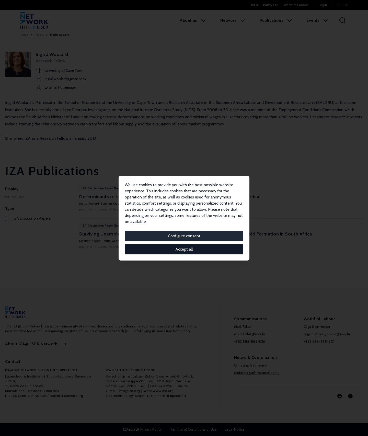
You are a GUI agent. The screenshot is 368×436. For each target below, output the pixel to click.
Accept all (184, 249)
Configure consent (184, 235)
